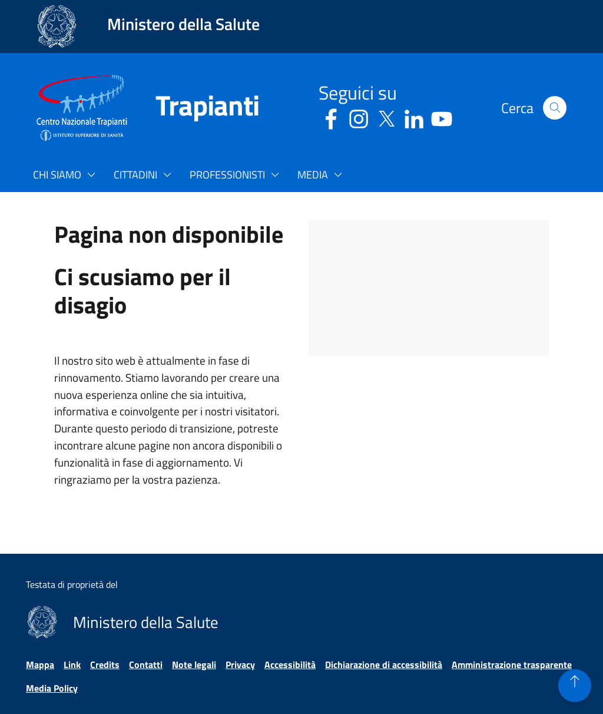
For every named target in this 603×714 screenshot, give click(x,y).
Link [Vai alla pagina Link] (72, 664)
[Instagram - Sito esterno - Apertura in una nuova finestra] (358, 117)
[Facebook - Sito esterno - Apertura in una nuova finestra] (331, 117)
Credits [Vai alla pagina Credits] (105, 664)
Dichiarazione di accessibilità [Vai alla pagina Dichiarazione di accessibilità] (383, 664)
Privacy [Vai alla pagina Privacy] (240, 664)
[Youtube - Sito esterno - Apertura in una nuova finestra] (441, 117)
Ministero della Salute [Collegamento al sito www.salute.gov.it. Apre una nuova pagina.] (183, 24)
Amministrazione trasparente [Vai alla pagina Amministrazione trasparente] (512, 664)
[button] (554, 108)
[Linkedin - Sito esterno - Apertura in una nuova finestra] (414, 117)
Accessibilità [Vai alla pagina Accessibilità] (290, 664)
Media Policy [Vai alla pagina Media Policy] (52, 688)
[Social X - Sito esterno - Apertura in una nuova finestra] (386, 117)
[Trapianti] (193, 108)
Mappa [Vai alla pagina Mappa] (40, 664)
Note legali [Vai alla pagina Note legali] (194, 664)
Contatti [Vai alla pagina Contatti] (146, 664)
